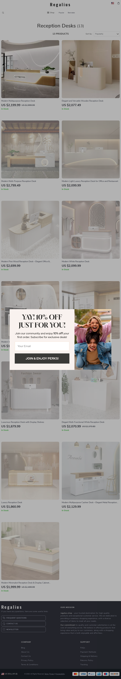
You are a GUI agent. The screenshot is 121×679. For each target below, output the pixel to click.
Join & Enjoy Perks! (42, 358)
